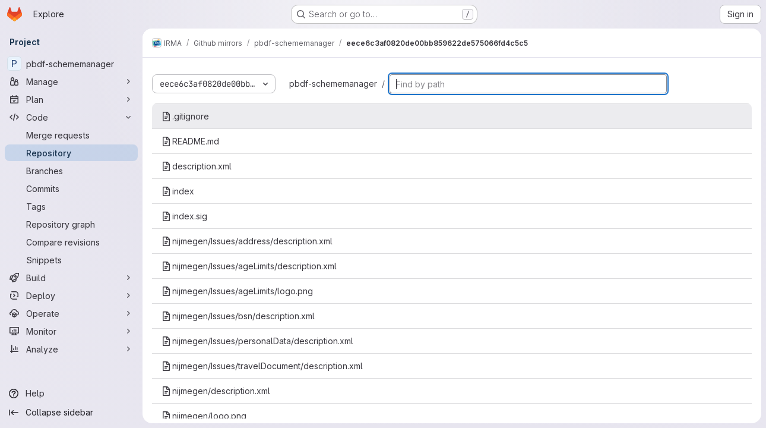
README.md (190, 141)
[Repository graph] (71, 224)
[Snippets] (71, 259)
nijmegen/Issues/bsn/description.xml (238, 316)
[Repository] (71, 152)
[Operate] (71, 313)
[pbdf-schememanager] (71, 63)
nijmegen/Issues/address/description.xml (247, 241)
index (178, 191)
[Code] (71, 117)
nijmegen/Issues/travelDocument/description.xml (262, 366)
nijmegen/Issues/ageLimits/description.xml (249, 266)
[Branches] (71, 170)
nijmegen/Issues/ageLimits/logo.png (237, 291)
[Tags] (71, 206)
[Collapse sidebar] (71, 412)
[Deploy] (71, 295)
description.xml (197, 166)
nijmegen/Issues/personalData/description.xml (257, 341)
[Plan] (71, 99)
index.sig (184, 216)
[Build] (71, 277)
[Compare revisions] (71, 242)
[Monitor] (71, 331)
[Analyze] (71, 349)
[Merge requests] (71, 135)
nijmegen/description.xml (216, 391)
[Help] (71, 393)
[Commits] (71, 188)
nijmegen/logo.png (204, 416)
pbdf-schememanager (333, 83)
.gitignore (185, 116)
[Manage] (71, 81)
